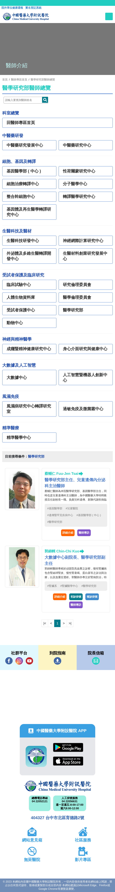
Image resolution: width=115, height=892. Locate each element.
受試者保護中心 (21, 310)
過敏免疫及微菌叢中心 (83, 409)
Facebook (9, 660)
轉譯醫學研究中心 (79, 196)
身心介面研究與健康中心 (85, 349)
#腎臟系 (52, 585)
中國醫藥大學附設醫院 (57, 786)
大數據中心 (17, 377)
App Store (68, 761)
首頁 (5, 79)
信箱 (96, 661)
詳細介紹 (67, 532)
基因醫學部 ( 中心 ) (24, 171)
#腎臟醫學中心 (69, 585)
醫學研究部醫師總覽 (43, 79)
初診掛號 (76, 596)
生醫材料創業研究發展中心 (85, 256)
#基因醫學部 (54, 508)
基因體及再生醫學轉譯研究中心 (29, 212)
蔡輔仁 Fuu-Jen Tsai (61, 474)
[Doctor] (26, 100)
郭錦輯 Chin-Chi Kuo (62, 551)
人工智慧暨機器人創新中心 (85, 377)
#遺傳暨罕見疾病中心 (60, 515)
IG (19, 661)
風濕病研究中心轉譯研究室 (29, 409)
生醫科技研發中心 (23, 240)
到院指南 (57, 661)
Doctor (45, 100)
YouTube (29, 660)
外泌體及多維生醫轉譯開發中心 (29, 256)
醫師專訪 (84, 532)
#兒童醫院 (72, 508)
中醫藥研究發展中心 (25, 145)
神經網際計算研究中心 (83, 240)
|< (44, 623)
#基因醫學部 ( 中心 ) (89, 515)
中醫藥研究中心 (77, 145)
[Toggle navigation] (109, 16)
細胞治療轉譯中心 (23, 184)
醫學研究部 (73, 310)
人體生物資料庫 (21, 297)
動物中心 (15, 323)
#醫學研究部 (54, 521)
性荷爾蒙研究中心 (79, 171)
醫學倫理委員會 (77, 297)
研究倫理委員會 (77, 284)
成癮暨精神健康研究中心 (29, 349)
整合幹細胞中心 (21, 196)
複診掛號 (92, 596)
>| (70, 623)
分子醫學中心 (75, 184)
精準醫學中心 (19, 437)
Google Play (68, 747)
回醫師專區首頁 (21, 122)
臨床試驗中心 (19, 284)
